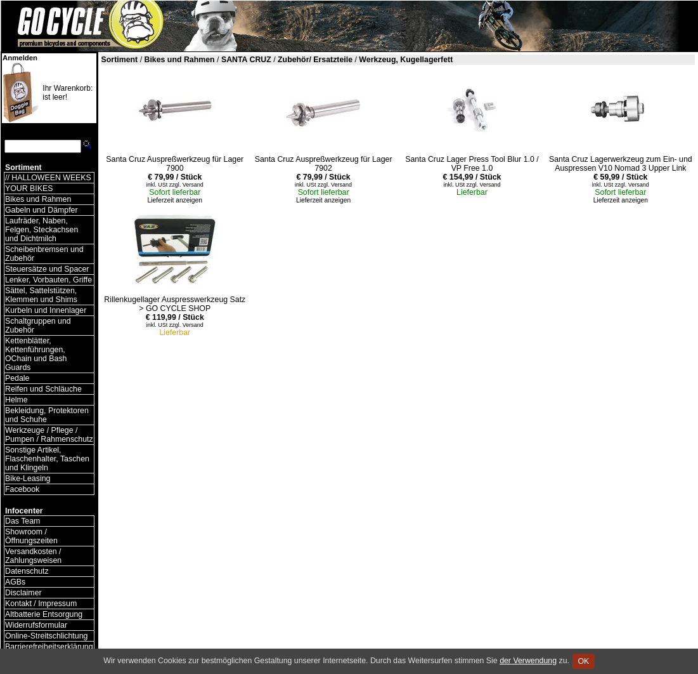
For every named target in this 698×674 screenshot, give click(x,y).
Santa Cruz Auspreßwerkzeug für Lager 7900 (174, 164)
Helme (16, 399)
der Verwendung (528, 660)
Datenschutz (27, 571)
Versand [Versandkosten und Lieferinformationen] (193, 185)
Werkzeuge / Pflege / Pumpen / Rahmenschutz (49, 435)
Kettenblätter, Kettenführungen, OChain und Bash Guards (36, 354)
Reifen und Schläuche (43, 389)
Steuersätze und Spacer (47, 269)
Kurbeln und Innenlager (45, 310)
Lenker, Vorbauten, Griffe (48, 279)
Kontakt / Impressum (41, 603)
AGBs (15, 582)
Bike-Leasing (27, 478)
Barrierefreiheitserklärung (49, 646)
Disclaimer (23, 592)
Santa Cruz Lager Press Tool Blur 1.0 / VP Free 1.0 (471, 164)
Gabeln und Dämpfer (41, 210)
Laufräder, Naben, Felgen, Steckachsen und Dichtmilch (41, 229)
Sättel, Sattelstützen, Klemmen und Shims (41, 295)
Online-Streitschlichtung (46, 635)
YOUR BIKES (29, 188)
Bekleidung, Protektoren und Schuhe (47, 415)
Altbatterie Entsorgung (43, 614)
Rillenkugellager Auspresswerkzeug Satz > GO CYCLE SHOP (174, 304)
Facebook (22, 489)
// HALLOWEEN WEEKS (48, 177)
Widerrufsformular (36, 625)
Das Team (22, 521)
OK (583, 661)
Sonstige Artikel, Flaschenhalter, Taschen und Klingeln (47, 459)
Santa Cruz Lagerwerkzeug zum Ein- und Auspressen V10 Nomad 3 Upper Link (620, 164)
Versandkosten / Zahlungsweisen (33, 556)
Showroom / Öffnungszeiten (31, 536)
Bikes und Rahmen (38, 199)
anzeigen (189, 200)
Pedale (17, 378)
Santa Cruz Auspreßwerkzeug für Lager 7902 (323, 164)
